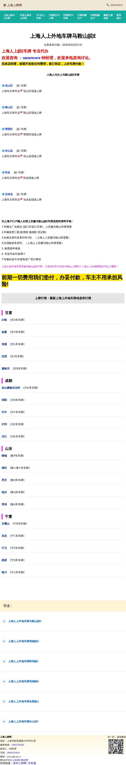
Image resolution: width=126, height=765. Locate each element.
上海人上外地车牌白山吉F (23, 721)
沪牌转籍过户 (82, 16)
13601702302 (17, 745)
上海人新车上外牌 (9, 16)
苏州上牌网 (19, 763)
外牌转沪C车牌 (68, 16)
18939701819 (116, 5)
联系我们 (118, 16)
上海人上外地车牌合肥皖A (23, 701)
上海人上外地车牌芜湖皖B (23, 681)
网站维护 (25, 760)
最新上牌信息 (108, 16)
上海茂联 (16, 760)
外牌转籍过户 (95, 16)
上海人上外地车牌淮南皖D (23, 641)
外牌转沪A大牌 (54, 16)
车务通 (32, 763)
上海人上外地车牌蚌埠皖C (23, 661)
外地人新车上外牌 (25, 16)
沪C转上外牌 (40, 16)
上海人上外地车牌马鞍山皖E (25, 621)
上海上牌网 (14, 5)
